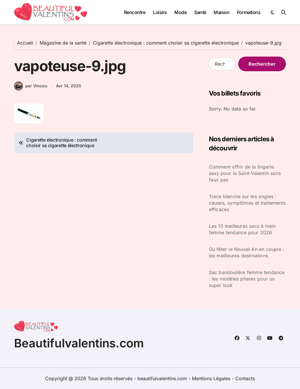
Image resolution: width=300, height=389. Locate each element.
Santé (200, 12)
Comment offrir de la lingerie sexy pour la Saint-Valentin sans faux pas (245, 173)
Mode (180, 12)
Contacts (245, 378)
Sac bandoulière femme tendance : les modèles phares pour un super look (247, 278)
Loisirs (160, 12)
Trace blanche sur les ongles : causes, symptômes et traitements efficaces (247, 202)
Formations (248, 12)
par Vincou (30, 85)
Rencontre (135, 12)
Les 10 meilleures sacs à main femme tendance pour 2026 (242, 229)
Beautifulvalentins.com (79, 343)
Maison (221, 12)
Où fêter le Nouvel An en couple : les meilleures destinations (246, 252)
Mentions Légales (212, 378)
